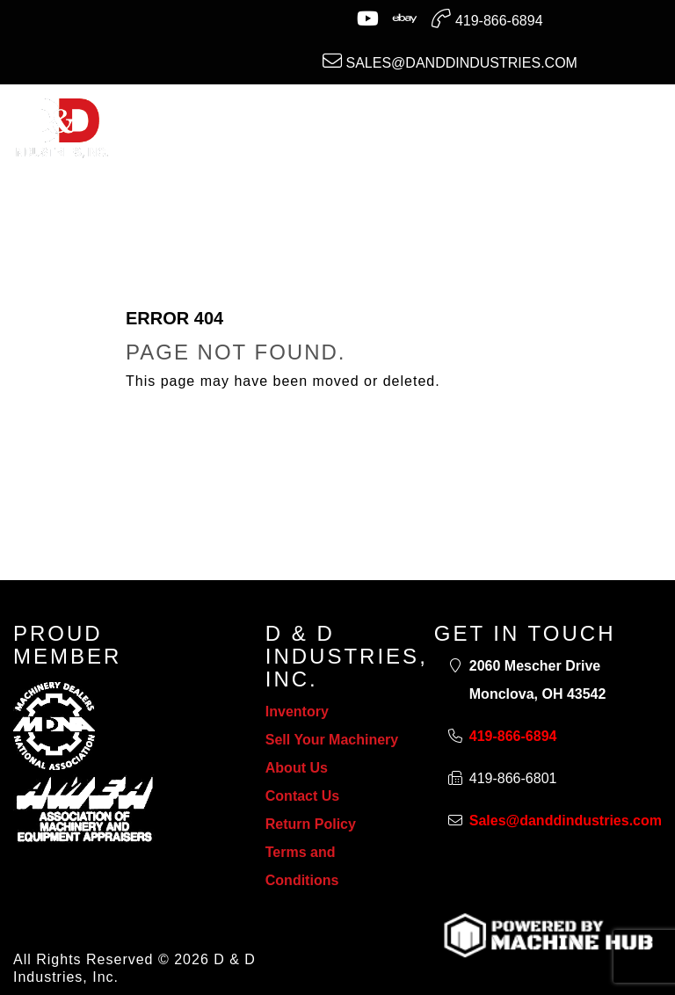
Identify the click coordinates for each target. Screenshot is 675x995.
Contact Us (302, 795)
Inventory (297, 711)
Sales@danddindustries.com (450, 60)
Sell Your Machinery (331, 739)
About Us (296, 767)
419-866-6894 (487, 18)
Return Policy (310, 824)
